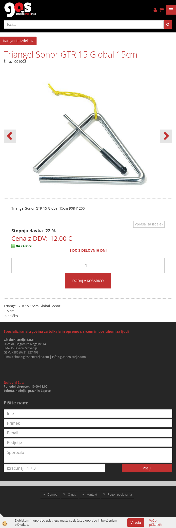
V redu (136, 522)
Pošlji (147, 468)
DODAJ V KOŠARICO (88, 280)
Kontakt (91, 494)
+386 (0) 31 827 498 (25, 352)
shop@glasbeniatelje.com (31, 357)
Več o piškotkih (155, 522)
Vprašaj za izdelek (149, 224)
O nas (72, 494)
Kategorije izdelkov (18, 40)
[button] (166, 136)
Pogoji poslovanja (120, 494)
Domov (52, 494)
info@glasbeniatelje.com (69, 357)
